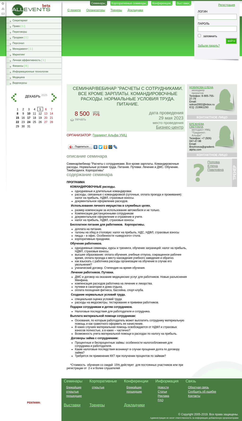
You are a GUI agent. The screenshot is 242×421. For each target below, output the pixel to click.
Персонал (18, 43)
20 (45, 118)
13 (45, 113)
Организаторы (95, 10)
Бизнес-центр (169, 127)
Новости (163, 387)
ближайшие (73, 387)
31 (28, 126)
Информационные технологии (30, 71)
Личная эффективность (26, 60)
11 (34, 113)
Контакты (194, 396)
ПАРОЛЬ (203, 23)
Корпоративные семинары (129, 3)
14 (51, 113)
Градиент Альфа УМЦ (110, 135)
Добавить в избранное (3, 3)
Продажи (18, 37)
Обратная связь (3, 14)
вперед (54, 97)
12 (40, 113)
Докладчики (135, 10)
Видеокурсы (20, 82)
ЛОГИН (202, 11)
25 (34, 122)
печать (80, 119)
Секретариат (20, 20)
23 (23, 122)
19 (40, 118)
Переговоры (20, 31)
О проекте (74, 10)
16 (23, 118)
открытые (72, 391)
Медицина (19, 77)
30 (23, 126)
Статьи (162, 391)
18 (34, 118)
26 (40, 122)
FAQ (160, 400)
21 (51, 118)
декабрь (32, 96)
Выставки (183, 3)
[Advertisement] (150, 70)
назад (13, 97)
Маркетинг (19, 54)
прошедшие (74, 396)
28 (51, 122)
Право (16, 26)
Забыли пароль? (209, 45)
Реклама (163, 396)
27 (45, 122)
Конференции (161, 3)
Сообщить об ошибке (202, 391)
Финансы (18, 65)
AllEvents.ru (19, 5)
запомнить (210, 36)
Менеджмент (20, 48)
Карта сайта (3, 8)
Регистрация (226, 5)
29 (17, 126)
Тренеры (116, 10)
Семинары (98, 3)
